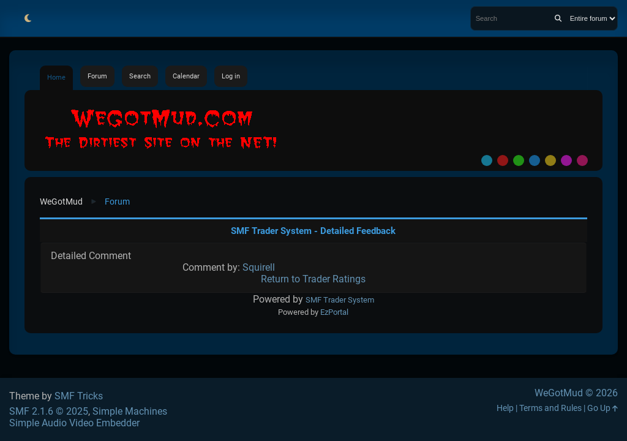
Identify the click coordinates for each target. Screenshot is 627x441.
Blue (534, 160)
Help (505, 408)
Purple (566, 160)
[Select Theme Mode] (27, 18)
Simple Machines (129, 411)
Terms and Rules (550, 408)
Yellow (550, 160)
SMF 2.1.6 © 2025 (48, 411)
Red (502, 160)
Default (486, 160)
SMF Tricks (78, 396)
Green (518, 160)
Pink (582, 160)
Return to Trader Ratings (313, 279)
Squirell (258, 267)
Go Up (602, 408)
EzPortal (334, 312)
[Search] (558, 18)
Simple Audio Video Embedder (74, 423)
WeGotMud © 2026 (576, 393)
